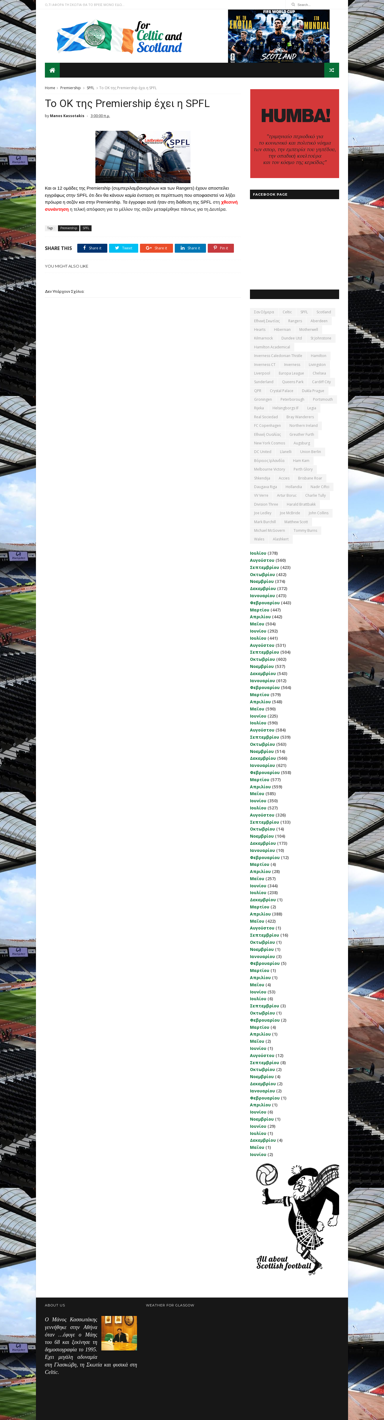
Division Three (266, 504)
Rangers (295, 320)
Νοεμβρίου (262, 581)
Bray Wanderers (300, 416)
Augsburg (302, 443)
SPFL (90, 87)
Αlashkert (281, 539)
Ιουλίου (258, 553)
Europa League (291, 373)
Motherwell (308, 329)
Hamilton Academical (272, 347)
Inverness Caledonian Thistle (278, 355)
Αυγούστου (262, 560)
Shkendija (262, 478)
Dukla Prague (313, 390)
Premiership (70, 87)
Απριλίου (260, 616)
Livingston (317, 364)
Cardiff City (321, 381)
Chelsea (319, 373)
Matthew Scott (296, 521)
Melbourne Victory (269, 469)
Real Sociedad (266, 416)
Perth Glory (303, 469)
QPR (257, 390)
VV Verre (261, 495)
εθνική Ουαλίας (267, 434)
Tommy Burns (305, 530)
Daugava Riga (265, 486)
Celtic (287, 311)
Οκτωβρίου (262, 574)
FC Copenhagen (267, 425)
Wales (259, 539)
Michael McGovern (269, 530)
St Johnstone (321, 338)
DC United (262, 451)
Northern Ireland (303, 425)
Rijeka (259, 408)
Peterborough (292, 399)
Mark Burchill (265, 521)
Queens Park (292, 381)
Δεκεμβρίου (263, 588)
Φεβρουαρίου (265, 603)
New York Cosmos (269, 443)
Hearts (259, 329)
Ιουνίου (258, 631)
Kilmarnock (263, 338)
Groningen (263, 399)
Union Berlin (310, 451)
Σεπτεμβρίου (264, 567)
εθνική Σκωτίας (267, 320)
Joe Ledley (262, 512)
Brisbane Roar (310, 478)
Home (50, 87)
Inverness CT (265, 364)
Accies (284, 478)
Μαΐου (257, 624)
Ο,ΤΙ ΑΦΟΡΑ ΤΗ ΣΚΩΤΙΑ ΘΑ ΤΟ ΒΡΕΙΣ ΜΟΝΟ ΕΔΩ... (85, 4)
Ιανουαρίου (262, 595)
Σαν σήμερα (264, 311)
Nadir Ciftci (320, 486)
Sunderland (263, 381)
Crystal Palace (281, 390)
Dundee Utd (291, 338)
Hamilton (318, 355)
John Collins (318, 512)
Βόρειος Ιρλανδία (269, 460)
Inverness (292, 364)
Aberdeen (319, 320)
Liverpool (262, 373)
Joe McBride (290, 512)
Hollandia (294, 486)
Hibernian (282, 329)
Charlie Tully (315, 495)
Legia (311, 408)
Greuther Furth (301, 434)
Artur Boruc (287, 495)
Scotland (324, 311)
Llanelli (286, 451)
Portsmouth (323, 399)
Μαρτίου (259, 610)
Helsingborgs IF (286, 408)
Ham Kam (301, 460)
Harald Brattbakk (301, 504)
